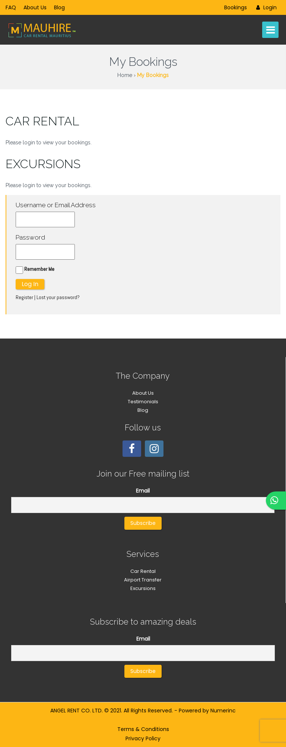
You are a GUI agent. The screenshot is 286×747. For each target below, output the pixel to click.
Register (24, 297)
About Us (35, 7)
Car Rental (143, 571)
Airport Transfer (143, 579)
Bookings (235, 7)
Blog (59, 7)
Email (143, 490)
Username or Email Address (56, 205)
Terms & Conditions (143, 729)
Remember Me (35, 270)
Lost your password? (58, 297)
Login (265, 7)
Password (30, 237)
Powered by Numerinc (207, 710)
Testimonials (143, 401)
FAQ (11, 7)
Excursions (143, 588)
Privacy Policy (143, 738)
